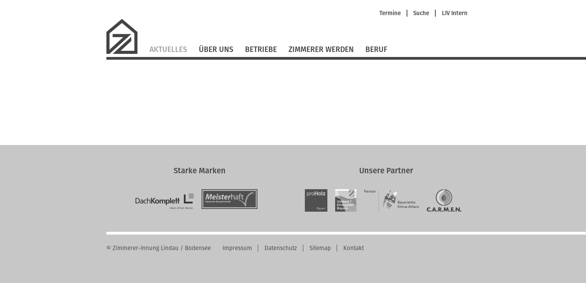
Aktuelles (168, 49)
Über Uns (216, 49)
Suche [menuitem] (421, 13)
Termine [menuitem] (390, 13)
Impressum (237, 248)
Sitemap (320, 248)
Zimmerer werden (321, 49)
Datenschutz (280, 248)
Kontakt (353, 248)
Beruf (376, 49)
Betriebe (261, 49)
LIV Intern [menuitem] (455, 13)
